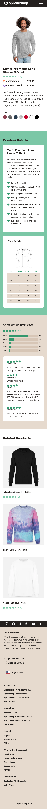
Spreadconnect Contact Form (16, 698)
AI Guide (7, 770)
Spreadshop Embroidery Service (18, 716)
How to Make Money (13, 758)
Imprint (7, 735)
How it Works (9, 754)
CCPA (6, 743)
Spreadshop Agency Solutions (17, 720)
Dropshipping (9, 762)
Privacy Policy (10, 739)
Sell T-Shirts (9, 785)
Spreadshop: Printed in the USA (17, 690)
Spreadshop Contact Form (15, 694)
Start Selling (9, 701)
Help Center (9, 724)
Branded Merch (10, 713)
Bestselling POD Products (15, 781)
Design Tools (9, 766)
